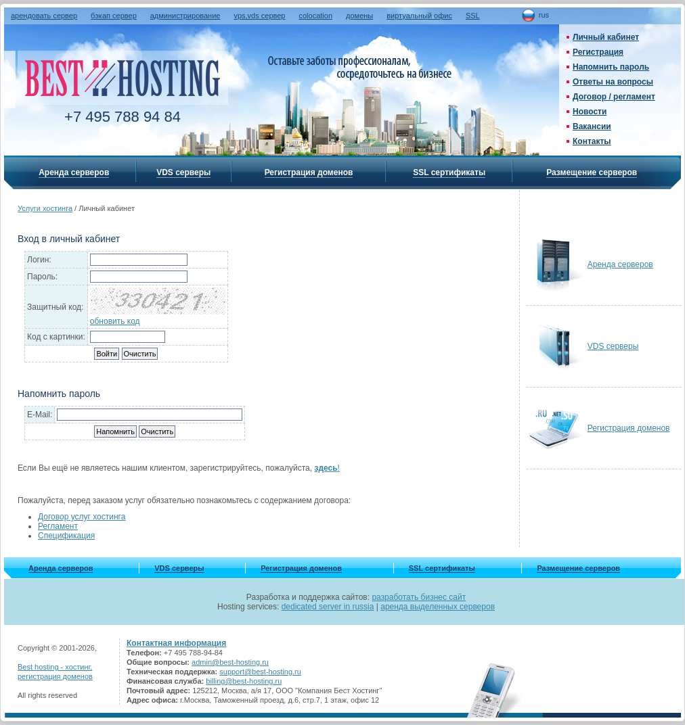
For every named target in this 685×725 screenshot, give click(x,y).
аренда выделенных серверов (437, 606)
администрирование (185, 15)
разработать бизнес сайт (419, 597)
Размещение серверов (591, 172)
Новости (589, 111)
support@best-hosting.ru (260, 672)
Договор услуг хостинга (81, 516)
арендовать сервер (44, 15)
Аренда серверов (74, 172)
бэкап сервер (114, 15)
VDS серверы (183, 172)
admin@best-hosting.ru (230, 662)
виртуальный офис (419, 15)
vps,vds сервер (259, 15)
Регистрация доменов (309, 172)
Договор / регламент (614, 96)
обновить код (115, 321)
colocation (315, 15)
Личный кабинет (606, 37)
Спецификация (66, 535)
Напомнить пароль (611, 67)
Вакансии (592, 126)
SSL (473, 15)
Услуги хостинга (45, 208)
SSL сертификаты (449, 172)
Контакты (592, 141)
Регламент (58, 526)
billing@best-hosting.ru (244, 681)
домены (359, 15)
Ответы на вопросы (613, 82)
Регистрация (598, 52)
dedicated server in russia (328, 606)
